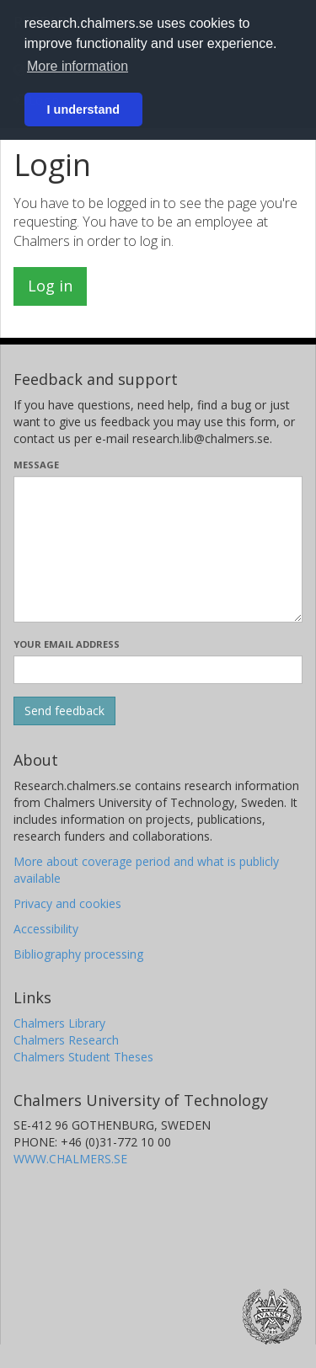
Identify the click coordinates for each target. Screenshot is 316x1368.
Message (36, 464)
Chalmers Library (59, 1023)
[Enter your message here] (158, 549)
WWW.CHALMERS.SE (70, 1159)
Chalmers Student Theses (83, 1057)
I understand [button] (83, 109)
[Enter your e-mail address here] (158, 669)
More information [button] (77, 66)
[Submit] (64, 711)
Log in (50, 285)
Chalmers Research (66, 1040)
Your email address (66, 644)
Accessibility (45, 929)
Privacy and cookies (67, 903)
